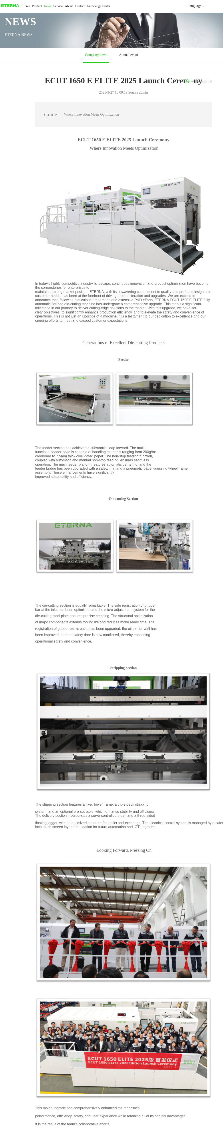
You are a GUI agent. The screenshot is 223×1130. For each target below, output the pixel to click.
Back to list (204, 81)
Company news (96, 55)
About (69, 6)
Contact (80, 6)
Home (26, 6)
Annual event (128, 55)
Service (58, 6)
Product (37, 6)
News (47, 6)
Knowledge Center (98, 6)
